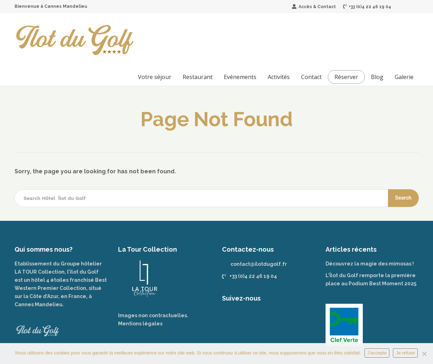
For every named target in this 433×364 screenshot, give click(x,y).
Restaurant (197, 77)
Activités (279, 77)
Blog (377, 77)
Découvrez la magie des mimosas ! (370, 264)
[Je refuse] (424, 353)
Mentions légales (140, 323)
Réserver (346, 76)
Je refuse (405, 352)
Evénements (240, 77)
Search (403, 198)
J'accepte (377, 352)
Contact (311, 77)
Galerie (404, 77)
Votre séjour (154, 77)
